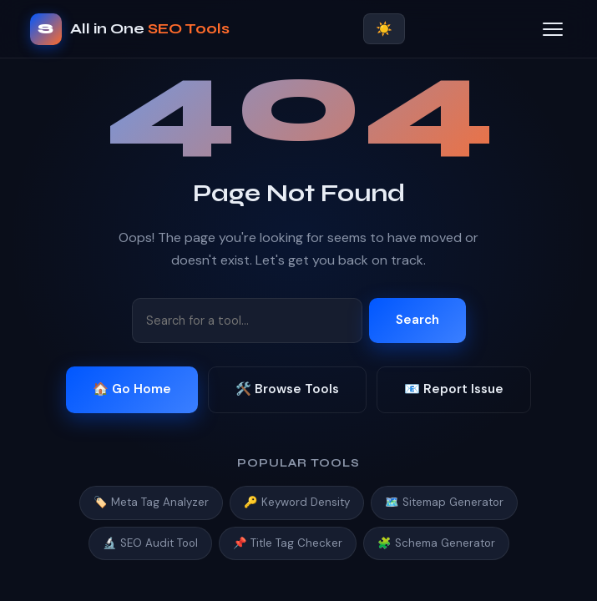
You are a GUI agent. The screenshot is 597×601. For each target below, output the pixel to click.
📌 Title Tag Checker (287, 543)
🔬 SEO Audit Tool (150, 543)
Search (417, 319)
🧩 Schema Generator (436, 543)
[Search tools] (247, 320)
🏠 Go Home (132, 389)
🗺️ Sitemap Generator (444, 502)
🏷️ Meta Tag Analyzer (151, 502)
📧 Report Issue (453, 389)
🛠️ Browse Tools (287, 389)
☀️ (384, 29)
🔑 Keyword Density (297, 502)
